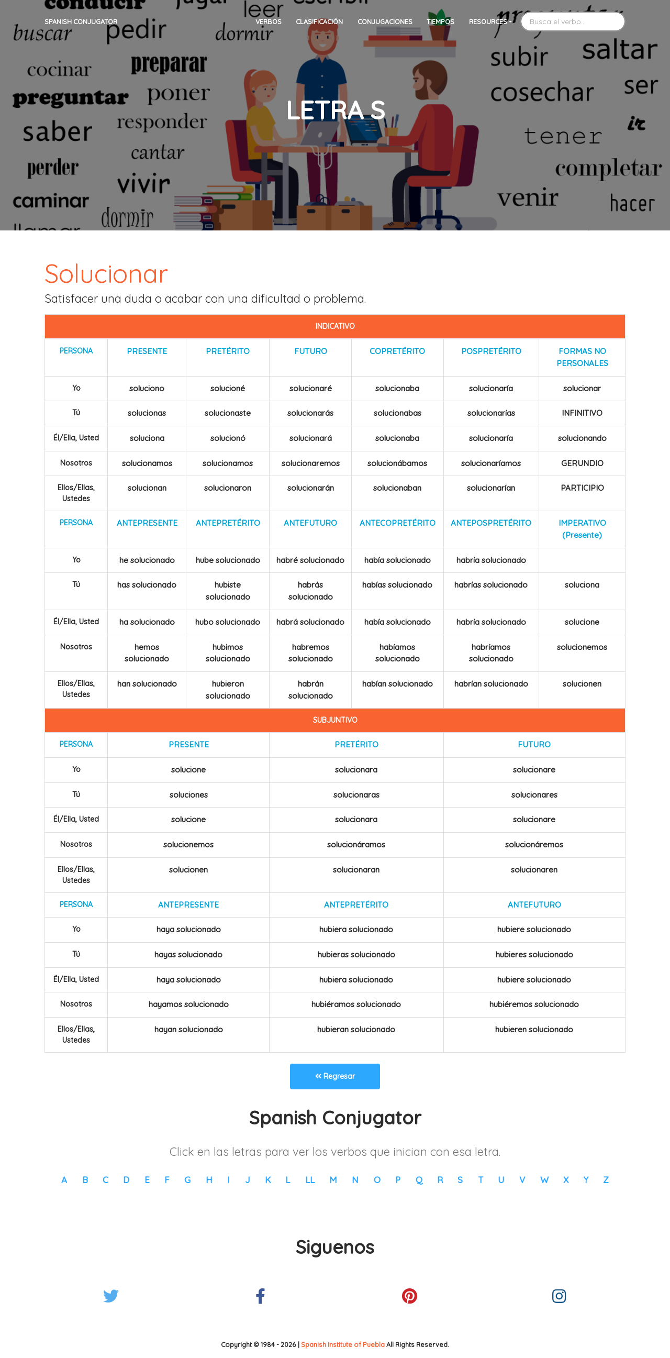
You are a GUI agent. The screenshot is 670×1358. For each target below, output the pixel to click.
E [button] (147, 1179)
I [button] (228, 1179)
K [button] (268, 1179)
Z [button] (606, 1179)
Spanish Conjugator (80, 21)
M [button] (333, 1179)
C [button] (105, 1179)
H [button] (209, 1179)
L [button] (287, 1179)
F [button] (167, 1179)
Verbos (268, 21)
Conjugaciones (385, 21)
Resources (488, 21)
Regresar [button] (335, 1076)
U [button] (501, 1179)
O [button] (377, 1179)
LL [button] (310, 1179)
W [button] (544, 1179)
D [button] (126, 1179)
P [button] (397, 1179)
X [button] (565, 1179)
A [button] (64, 1179)
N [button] (355, 1179)
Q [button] (419, 1179)
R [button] (440, 1179)
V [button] (522, 1179)
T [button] (480, 1179)
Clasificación (319, 21)
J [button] (247, 1179)
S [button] (460, 1179)
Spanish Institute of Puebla (343, 1344)
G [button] (187, 1179)
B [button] (85, 1179)
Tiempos (440, 21)
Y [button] (586, 1179)
